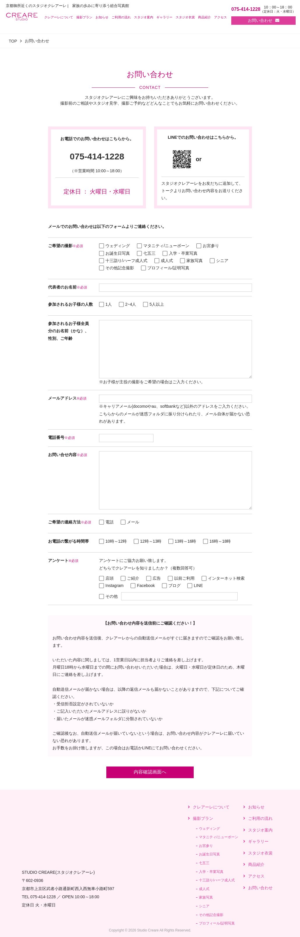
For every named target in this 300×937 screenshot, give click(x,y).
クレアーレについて (58, 17)
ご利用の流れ (121, 17)
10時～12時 (113, 541)
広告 (153, 578)
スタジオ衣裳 (185, 17)
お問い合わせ (263, 20)
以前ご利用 (181, 578)
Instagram (111, 585)
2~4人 (127, 304)
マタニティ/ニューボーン (163, 245)
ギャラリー (164, 17)
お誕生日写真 (114, 253)
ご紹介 (130, 578)
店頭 (106, 578)
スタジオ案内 (143, 17)
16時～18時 (217, 541)
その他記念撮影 (116, 268)
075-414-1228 (97, 156)
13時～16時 (182, 541)
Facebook (142, 585)
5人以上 (153, 304)
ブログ (171, 585)
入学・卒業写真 (180, 253)
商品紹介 (204, 17)
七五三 (146, 253)
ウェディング (114, 245)
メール (130, 522)
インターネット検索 (223, 578)
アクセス (220, 17)
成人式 (163, 260)
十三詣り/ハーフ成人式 (123, 260)
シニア (219, 260)
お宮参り (207, 245)
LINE (195, 585)
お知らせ (102, 17)
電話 (106, 522)
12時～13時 (147, 541)
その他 (108, 596)
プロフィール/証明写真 (165, 268)
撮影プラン (84, 17)
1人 (105, 304)
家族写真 (191, 260)
